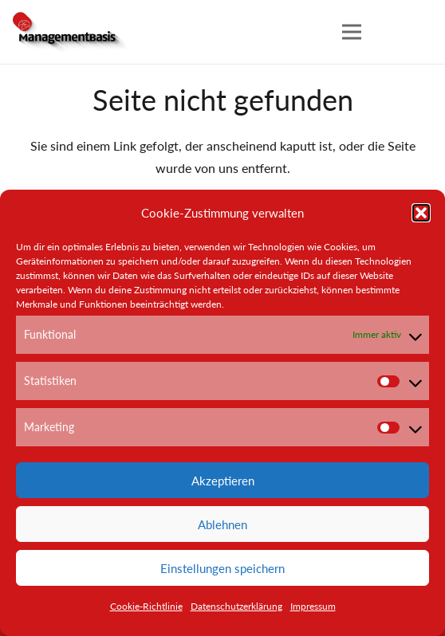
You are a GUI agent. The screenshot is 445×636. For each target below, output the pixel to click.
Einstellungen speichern (222, 568)
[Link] (72, 32)
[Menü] (352, 32)
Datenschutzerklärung (236, 606)
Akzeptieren (222, 480)
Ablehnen (222, 524)
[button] (421, 213)
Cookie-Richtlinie (146, 606)
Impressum (313, 606)
